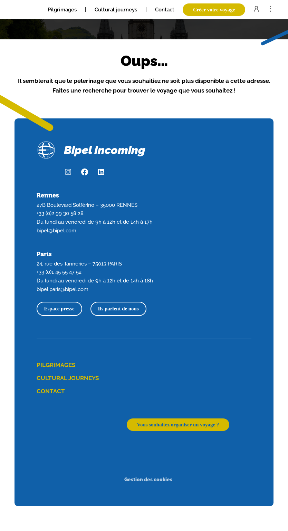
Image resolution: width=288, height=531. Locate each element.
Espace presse (59, 308)
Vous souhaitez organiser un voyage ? (178, 424)
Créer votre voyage (214, 9)
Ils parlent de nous (118, 308)
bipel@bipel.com (56, 230)
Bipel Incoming (104, 150)
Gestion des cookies (148, 479)
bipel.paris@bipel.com (62, 289)
